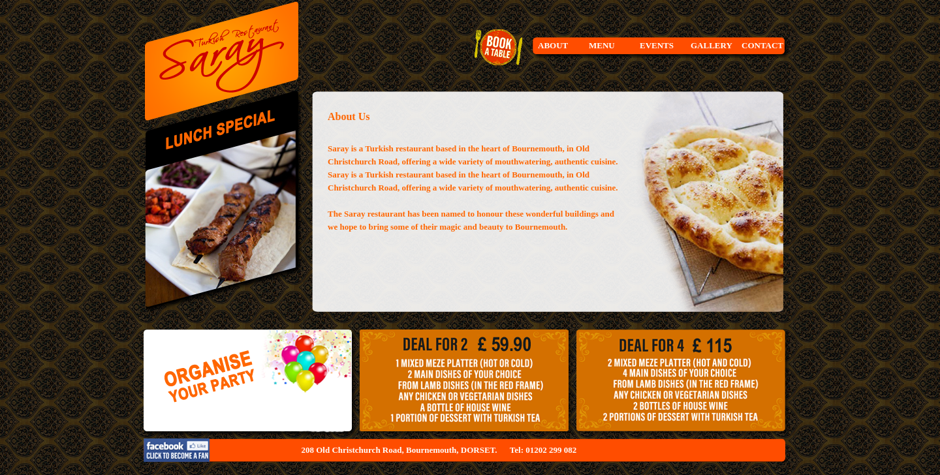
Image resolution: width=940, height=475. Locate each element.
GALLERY (711, 45)
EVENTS (657, 45)
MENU (602, 45)
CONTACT (762, 45)
